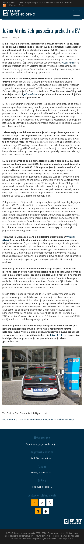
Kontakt (12, 5)
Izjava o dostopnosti (70, 535)
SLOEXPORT (67, 2)
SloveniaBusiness (51, 2)
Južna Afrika (30, 94)
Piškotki (55, 535)
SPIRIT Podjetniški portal (30, 2)
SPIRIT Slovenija (10, 2)
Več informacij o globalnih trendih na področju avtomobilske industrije (38, 419)
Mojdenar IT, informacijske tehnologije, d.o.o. (52, 538)
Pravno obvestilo (42, 535)
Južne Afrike (57, 335)
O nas (21, 5)
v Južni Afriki (68, 62)
